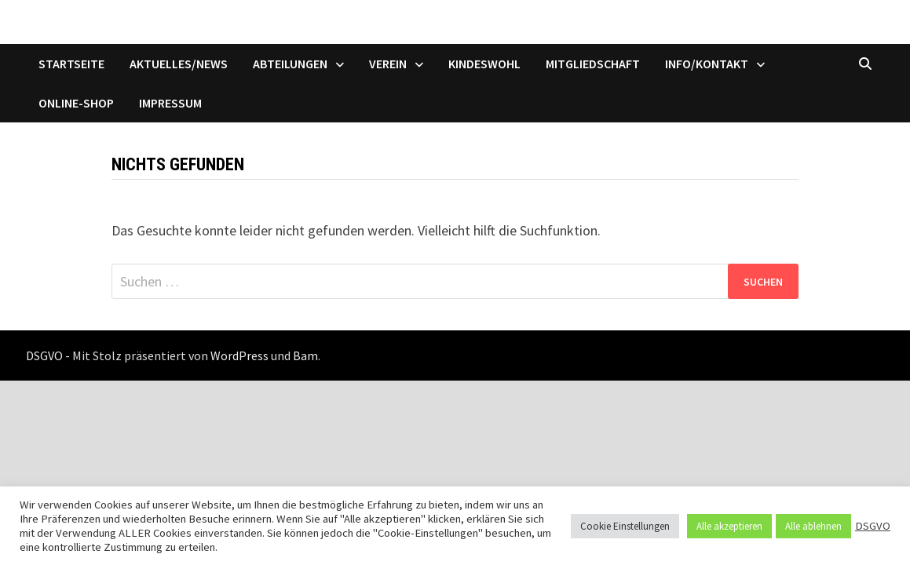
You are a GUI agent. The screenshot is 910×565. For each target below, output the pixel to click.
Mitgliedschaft (593, 63)
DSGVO (872, 526)
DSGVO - (48, 355)
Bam (305, 355)
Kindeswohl (484, 63)
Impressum (170, 103)
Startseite (71, 63)
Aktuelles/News (179, 63)
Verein (388, 63)
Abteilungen (290, 63)
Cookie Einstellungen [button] (625, 526)
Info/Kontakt (706, 63)
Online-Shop (76, 103)
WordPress (239, 355)
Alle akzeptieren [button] (729, 526)
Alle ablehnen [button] (813, 526)
